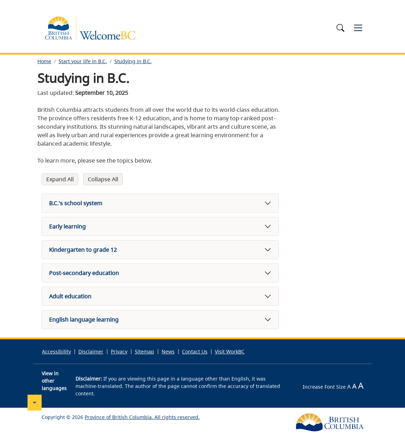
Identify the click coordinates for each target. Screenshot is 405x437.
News (168, 351)
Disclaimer (90, 351)
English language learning (84, 319)
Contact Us (194, 351)
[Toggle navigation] (358, 28)
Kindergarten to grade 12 (83, 250)
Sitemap (144, 351)
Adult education (70, 296)
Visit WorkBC (229, 351)
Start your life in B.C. (83, 61)
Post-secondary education (84, 273)
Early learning (67, 226)
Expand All (60, 179)
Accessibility (56, 351)
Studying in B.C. (133, 61)
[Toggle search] (341, 28)
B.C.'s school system (75, 203)
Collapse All (103, 179)
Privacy (119, 351)
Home (44, 61)
